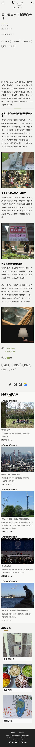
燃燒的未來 (8, 721)
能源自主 (5, 528)
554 (8, 358)
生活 (6, 26)
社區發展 (27, 433)
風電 (19, 525)
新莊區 (12, 348)
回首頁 (13, 732)
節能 (4, 46)
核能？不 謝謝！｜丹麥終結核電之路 (15, 519)
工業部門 (11, 481)
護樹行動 (19, 433)
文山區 (12, 351)
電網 (3, 522)
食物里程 (13, 617)
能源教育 (10, 522)
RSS (25, 742)
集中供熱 (28, 614)
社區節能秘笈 (9, 659)
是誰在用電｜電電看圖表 (10, 474)
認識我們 (21, 732)
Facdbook (9, 742)
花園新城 (16, 41)
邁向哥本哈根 (6, 566)
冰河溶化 (22, 572)
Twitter (22, 742)
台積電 (4, 481)
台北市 (7, 351)
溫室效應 (22, 569)
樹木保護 (5, 436)
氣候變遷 (30, 569)
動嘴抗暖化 (8, 690)
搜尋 (32, 3)
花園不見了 (5, 430)
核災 (31, 522)
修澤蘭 (12, 433)
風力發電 (13, 525)
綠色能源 (25, 522)
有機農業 (5, 617)
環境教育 (18, 522)
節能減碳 (27, 41)
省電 (12, 46)
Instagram (19, 742)
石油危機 (13, 528)
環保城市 (5, 614)
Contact (16, 742)
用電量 (12, 478)
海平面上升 (13, 569)
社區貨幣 (6, 41)
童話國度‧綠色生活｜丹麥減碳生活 (14, 610)
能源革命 (30, 525)
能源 (2, 26)
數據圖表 (5, 478)
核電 (23, 525)
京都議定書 (6, 572)
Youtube (13, 742)
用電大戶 (27, 478)
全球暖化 (5, 569)
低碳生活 (21, 614)
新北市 (7, 348)
